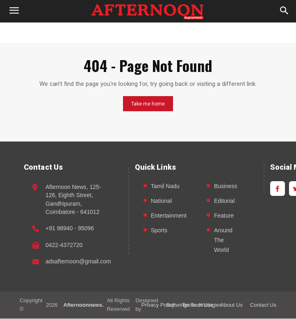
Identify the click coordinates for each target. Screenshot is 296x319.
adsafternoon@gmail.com (78, 261)
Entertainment (169, 215)
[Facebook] (277, 188)
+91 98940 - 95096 (70, 228)
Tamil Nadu (165, 186)
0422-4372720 (64, 245)
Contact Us (263, 305)
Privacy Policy (158, 305)
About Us (231, 305)
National (161, 201)
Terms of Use (198, 305)
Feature (224, 215)
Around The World (223, 240)
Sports (159, 230)
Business (225, 186)
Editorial (224, 201)
